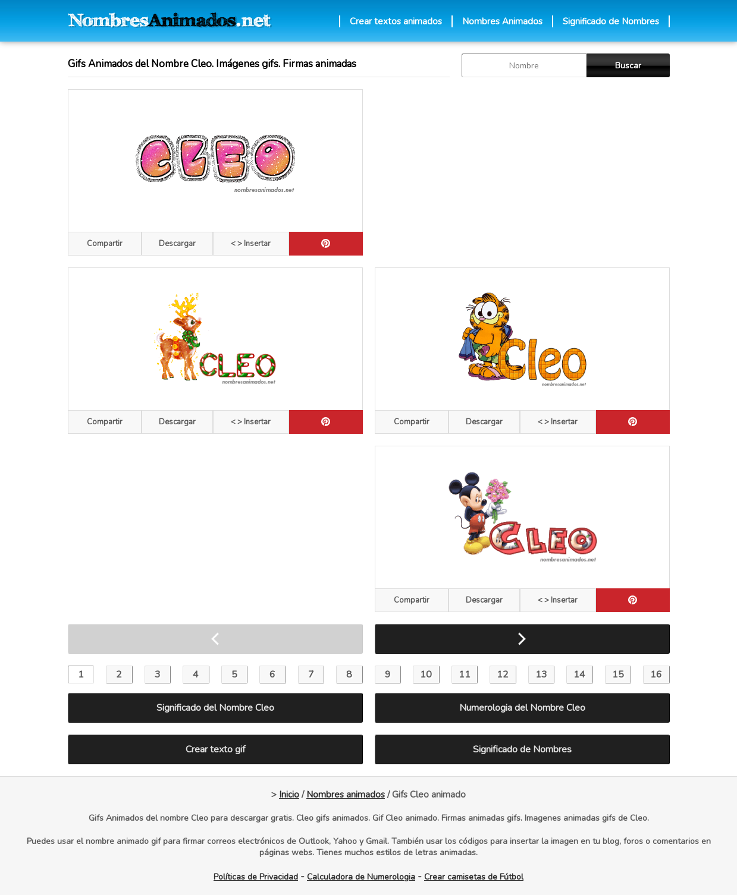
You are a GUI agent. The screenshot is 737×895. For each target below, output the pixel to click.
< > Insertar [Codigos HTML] (251, 243)
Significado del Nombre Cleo (215, 707)
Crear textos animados (396, 21)
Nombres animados (345, 795)
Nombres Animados (502, 21)
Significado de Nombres (611, 21)
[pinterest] (326, 244)
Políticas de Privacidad (256, 877)
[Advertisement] (522, 172)
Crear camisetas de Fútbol (473, 877)
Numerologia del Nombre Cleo (522, 707)
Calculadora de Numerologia (361, 877)
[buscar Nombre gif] (524, 65)
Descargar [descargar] (177, 243)
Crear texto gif (215, 749)
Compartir (105, 243)
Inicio (289, 795)
